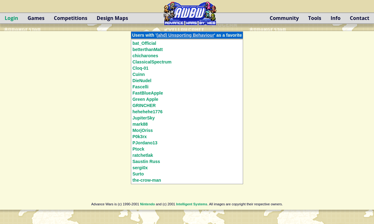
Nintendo (147, 204)
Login (11, 18)
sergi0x (140, 167)
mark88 (140, 124)
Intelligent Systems (191, 204)
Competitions (70, 18)
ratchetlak (142, 155)
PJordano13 (144, 142)
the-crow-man (146, 180)
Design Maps (112, 18)
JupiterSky (143, 117)
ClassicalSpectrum (151, 61)
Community (284, 18)
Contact (359, 18)
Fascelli (140, 86)
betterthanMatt (147, 49)
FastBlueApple (147, 93)
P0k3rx (139, 136)
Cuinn (138, 74)
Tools (314, 18)
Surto (138, 173)
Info (336, 18)
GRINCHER (144, 105)
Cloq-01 (140, 68)
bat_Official (144, 43)
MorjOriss (142, 130)
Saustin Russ (146, 161)
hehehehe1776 (147, 111)
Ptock (138, 149)
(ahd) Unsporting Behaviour (185, 35)
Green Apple (145, 99)
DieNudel (141, 80)
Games (35, 18)
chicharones (145, 55)
